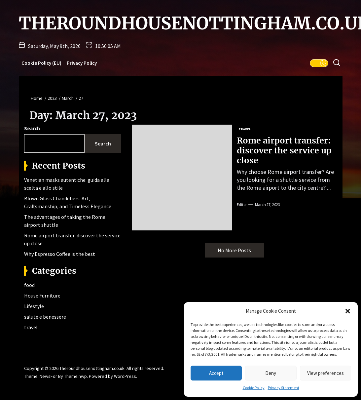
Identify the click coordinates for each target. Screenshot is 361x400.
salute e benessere (45, 316)
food (29, 285)
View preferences (325, 373)
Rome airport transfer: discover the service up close (284, 150)
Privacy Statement (283, 387)
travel (31, 327)
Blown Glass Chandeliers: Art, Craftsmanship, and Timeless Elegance (67, 202)
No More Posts (234, 250)
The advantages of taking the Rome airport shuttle (64, 221)
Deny (270, 373)
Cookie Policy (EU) (41, 63)
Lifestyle (34, 306)
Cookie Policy (254, 387)
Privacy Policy (82, 63)
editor (242, 204)
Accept (216, 373)
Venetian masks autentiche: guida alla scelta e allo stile (66, 184)
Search (32, 128)
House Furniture (42, 295)
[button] (347, 311)
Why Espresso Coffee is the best (59, 254)
